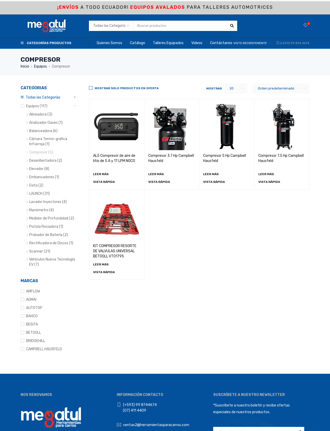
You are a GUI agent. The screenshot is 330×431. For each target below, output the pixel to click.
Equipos (40, 66)
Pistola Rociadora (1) (46, 226)
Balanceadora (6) (43, 131)
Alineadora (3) (40, 114)
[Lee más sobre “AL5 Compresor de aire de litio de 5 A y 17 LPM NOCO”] (101, 174)
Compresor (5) (41, 152)
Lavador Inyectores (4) (48, 202)
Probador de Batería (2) (48, 235)
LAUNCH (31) (39, 193)
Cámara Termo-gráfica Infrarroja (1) (48, 141)
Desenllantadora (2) (45, 160)
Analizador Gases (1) (46, 122)
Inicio (25, 66)
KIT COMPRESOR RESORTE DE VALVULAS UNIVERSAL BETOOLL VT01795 (114, 251)
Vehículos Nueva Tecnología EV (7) (52, 262)
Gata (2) (36, 185)
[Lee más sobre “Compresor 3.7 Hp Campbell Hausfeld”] (156, 174)
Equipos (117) (36, 106)
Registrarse (299, 356)
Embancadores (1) (44, 177)
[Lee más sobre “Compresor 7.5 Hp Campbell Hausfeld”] (266, 174)
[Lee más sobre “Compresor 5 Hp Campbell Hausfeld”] (211, 174)
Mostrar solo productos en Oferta (127, 88)
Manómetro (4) (41, 210)
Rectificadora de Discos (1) (51, 243)
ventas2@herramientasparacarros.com (156, 349)
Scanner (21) (39, 251)
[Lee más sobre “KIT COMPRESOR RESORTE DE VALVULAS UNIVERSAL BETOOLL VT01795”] (101, 264)
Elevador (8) (39, 169)
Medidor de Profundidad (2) (51, 218)
